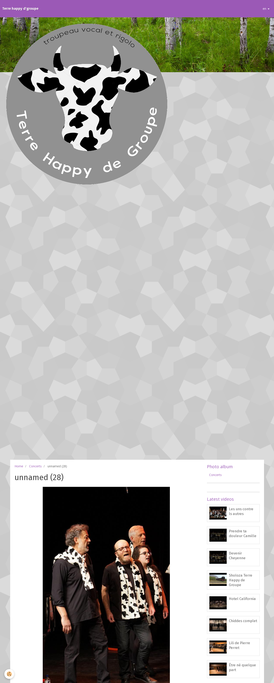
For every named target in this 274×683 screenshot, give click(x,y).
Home (19, 466)
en (264, 9)
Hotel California (242, 599)
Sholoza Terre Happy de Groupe (240, 580)
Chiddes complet (243, 621)
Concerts (35, 466)
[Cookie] (9, 674)
